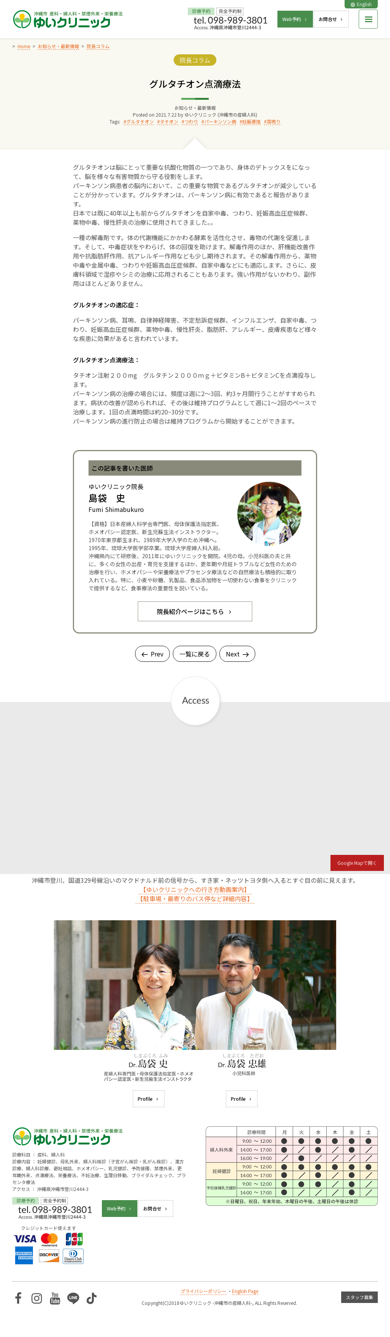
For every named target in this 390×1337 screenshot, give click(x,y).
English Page (245, 1291)
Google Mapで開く (357, 862)
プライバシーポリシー (203, 1291)
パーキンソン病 (220, 121)
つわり (191, 121)
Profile (149, 1098)
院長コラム (195, 60)
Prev (152, 653)
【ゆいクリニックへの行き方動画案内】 (195, 889)
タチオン (169, 121)
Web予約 (295, 19)
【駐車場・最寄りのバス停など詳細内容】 (195, 898)
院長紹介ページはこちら (195, 611)
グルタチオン (140, 121)
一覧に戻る (194, 653)
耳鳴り (273, 121)
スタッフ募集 (359, 1297)
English (361, 4)
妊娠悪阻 (251, 121)
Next (237, 653)
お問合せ (331, 19)
